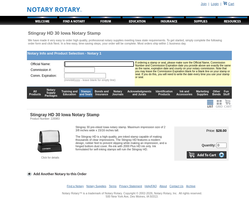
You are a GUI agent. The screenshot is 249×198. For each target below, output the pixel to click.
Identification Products (164, 93)
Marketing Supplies (202, 93)
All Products (35, 93)
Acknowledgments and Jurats (139, 93)
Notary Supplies (96, 186)
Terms (112, 186)
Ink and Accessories (184, 93)
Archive (191, 186)
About (163, 186)
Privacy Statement (130, 186)
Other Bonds (216, 93)
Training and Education (70, 93)
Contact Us (177, 186)
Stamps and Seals (85, 93)
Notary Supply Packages (51, 92)
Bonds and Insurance (102, 93)
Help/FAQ (151, 186)
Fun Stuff (226, 93)
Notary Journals (118, 93)
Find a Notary (75, 186)
